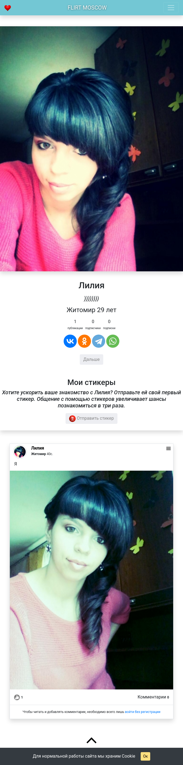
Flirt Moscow (87, 7)
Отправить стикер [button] (91, 418)
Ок (145, 756)
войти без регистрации (142, 712)
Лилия (37, 448)
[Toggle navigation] (171, 7)
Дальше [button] (91, 359)
